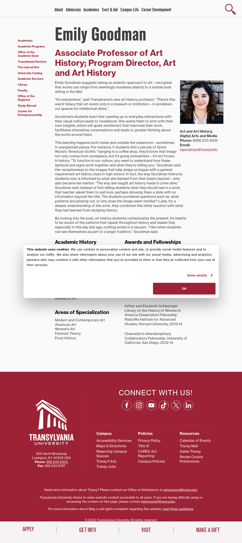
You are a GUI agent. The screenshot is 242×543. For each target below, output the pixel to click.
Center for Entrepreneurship (30, 113)
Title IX (143, 446)
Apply (28, 529)
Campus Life (129, 10)
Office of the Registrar (26, 97)
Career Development (156, 10)
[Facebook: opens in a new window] (127, 405)
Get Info (87, 530)
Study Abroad (27, 105)
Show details (197, 275)
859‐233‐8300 (57, 462)
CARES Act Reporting (147, 453)
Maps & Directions (111, 446)
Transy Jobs (106, 466)
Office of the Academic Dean (28, 53)
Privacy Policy (149, 440)
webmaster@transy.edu (158, 502)
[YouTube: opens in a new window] (151, 405)
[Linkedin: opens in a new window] (188, 405)
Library (22, 84)
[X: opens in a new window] (176, 405)
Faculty (22, 90)
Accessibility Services (114, 440)
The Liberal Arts (28, 67)
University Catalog (30, 73)
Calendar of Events (195, 440)
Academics (91, 10)
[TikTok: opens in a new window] (164, 405)
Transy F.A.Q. (106, 461)
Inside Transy (190, 451)
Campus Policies (151, 461)
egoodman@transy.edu (198, 149)
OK (184, 288)
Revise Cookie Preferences (191, 459)
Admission (73, 10)
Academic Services (30, 78)
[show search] (230, 9)
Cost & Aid (110, 10)
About (58, 10)
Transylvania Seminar (32, 61)
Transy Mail (189, 446)
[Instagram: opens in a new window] (139, 405)
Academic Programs (31, 46)
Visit (146, 530)
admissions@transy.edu (180, 490)
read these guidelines (178, 509)
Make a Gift (208, 530)
